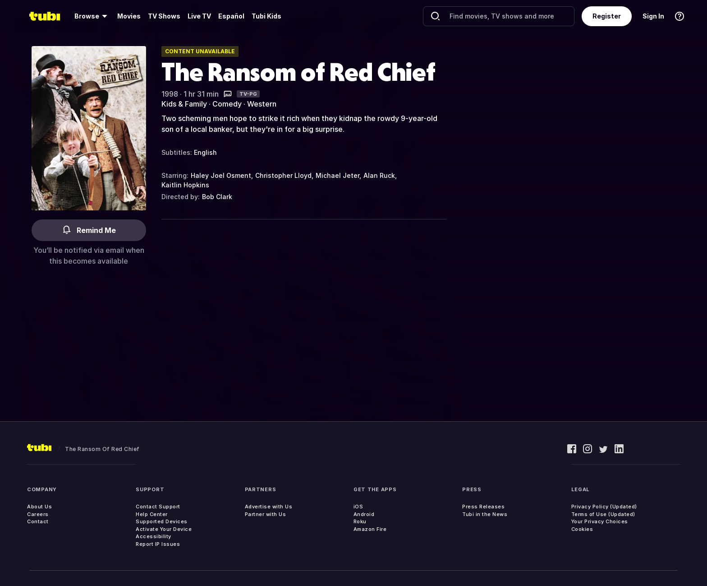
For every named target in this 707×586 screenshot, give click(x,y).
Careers (38, 514)
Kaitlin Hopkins (185, 185)
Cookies (582, 529)
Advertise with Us (269, 506)
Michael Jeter (337, 175)
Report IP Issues (158, 544)
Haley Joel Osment (221, 175)
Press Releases (483, 506)
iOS (358, 506)
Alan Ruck (379, 175)
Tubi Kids (266, 16)
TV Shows (164, 16)
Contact (38, 521)
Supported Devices (162, 521)
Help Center (152, 514)
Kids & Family (184, 103)
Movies (129, 16)
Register (606, 16)
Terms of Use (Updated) (603, 514)
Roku (360, 521)
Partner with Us (265, 514)
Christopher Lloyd (283, 175)
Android (364, 514)
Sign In (653, 16)
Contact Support (158, 506)
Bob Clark (217, 196)
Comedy (227, 103)
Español (231, 16)
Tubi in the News (484, 514)
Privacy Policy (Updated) (604, 506)
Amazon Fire (370, 529)
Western (261, 103)
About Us (39, 506)
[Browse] (92, 16)
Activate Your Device (164, 529)
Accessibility (153, 536)
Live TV (199, 16)
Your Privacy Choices (599, 521)
